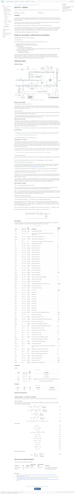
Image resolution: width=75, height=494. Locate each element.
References (64, 11)
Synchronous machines (22, 4)
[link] (12, 2)
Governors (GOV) (30, 4)
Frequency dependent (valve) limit (36, 166)
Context (64, 5)
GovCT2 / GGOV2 (36, 4)
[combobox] (73, 1)
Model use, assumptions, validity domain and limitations (68, 7)
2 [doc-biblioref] (33, 32)
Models (15, 4)
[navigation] (11, 5)
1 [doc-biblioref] (39, 23)
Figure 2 (58, 197)
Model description (65, 8)
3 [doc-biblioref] (37, 32)
